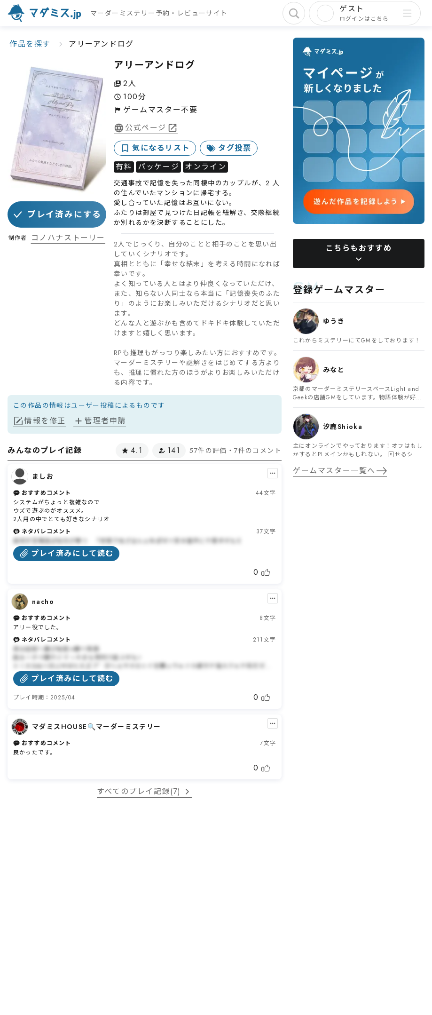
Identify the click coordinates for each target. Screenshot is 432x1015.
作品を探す (30, 44)
